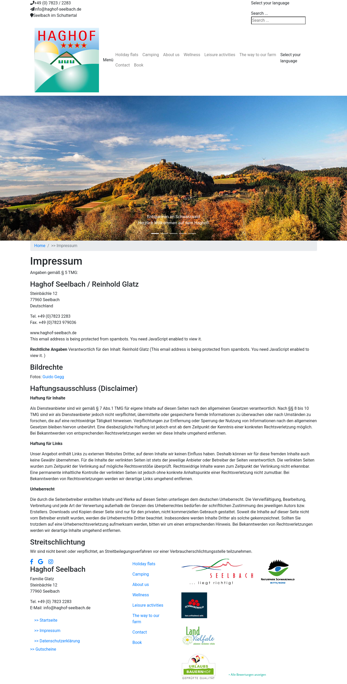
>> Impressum (47, 630)
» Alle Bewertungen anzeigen (247, 674)
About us (171, 54)
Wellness (192, 54)
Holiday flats (126, 54)
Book (138, 65)
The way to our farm (257, 54)
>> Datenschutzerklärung (57, 640)
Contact (122, 65)
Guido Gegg (53, 376)
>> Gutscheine (43, 649)
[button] (26, 168)
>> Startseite (46, 620)
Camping (150, 54)
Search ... (259, 13)
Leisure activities (219, 54)
